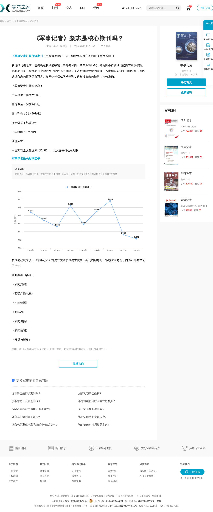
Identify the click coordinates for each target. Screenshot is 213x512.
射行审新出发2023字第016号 (123, 506)
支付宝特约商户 (150, 448)
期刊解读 (60, 448)
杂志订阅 (112, 464)
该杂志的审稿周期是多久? (93, 424)
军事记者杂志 (20, 21)
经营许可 (144, 464)
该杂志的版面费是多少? (92, 416)
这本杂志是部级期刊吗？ (26, 393)
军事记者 (186, 65)
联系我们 (185, 464)
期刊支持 (76, 471)
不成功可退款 (104, 448)
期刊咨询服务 (79, 464)
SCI (82, 8)
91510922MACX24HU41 (149, 501)
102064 (153, 506)
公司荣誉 (13, 471)
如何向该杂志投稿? (89, 393)
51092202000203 (114, 501)
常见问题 (112, 481)
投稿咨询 (78, 363)
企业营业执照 (146, 476)
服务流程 (76, 476)
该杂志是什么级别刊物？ (26, 401)
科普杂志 (44, 476)
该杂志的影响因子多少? (26, 416)
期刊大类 (44, 464)
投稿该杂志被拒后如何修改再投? (31, 408)
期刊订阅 (20, 448)
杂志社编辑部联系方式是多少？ (97, 401)
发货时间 (112, 471)
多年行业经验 (197, 448)
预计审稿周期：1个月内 (186, 74)
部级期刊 (186, 71)
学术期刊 (44, 471)
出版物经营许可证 (149, 471)
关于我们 (13, 464)
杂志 (69, 8)
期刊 (55, 8)
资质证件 (13, 481)
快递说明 (112, 476)
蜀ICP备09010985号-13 (76, 501)
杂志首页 (186, 82)
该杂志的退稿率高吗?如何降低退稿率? (34, 424)
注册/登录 (205, 8)
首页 (41, 8)
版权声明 (13, 476)
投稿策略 (76, 481)
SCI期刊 (44, 481)
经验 (96, 8)
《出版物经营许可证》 (80, 496)
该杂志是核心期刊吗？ (91, 408)
